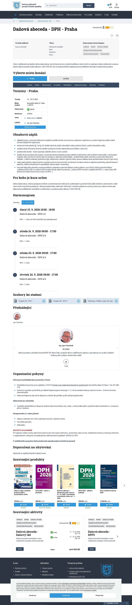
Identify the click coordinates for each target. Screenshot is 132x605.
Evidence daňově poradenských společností (80, 572)
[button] (117, 348)
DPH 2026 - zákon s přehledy (42, 492)
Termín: (17, 99)
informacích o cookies (90, 590)
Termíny (29, 85)
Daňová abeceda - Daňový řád (27, 533)
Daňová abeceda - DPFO (99, 533)
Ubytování (93, 85)
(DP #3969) (66, 349)
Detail (20, 549)
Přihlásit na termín (30, 127)
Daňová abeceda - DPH (45, 21)
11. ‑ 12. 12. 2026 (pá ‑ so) (75, 532)
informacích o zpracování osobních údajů (73, 583)
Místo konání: (17, 104)
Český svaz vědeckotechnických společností (70, 385)
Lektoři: (17, 122)
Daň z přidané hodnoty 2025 (108, 492)
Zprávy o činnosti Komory (23, 575)
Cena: (17, 118)
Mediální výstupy (48, 575)
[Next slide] (124, 485)
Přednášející (67, 85)
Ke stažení (57, 85)
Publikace (102, 85)
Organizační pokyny (80, 85)
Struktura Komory (21, 568)
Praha (53, 532)
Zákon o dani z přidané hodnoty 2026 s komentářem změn (22, 492)
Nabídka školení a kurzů (26, 21)
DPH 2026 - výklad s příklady (85, 492)
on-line (53, 537)
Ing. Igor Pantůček (33, 123)
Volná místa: (19, 109)
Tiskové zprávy (47, 568)
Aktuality (45, 571)
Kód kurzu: (18, 114)
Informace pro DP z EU (77, 577)
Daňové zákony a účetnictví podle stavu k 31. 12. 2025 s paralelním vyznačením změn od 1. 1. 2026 (66, 494)
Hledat (88, 5)
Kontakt (17, 571)
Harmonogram (46, 85)
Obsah (37, 85)
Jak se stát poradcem (76, 568)
